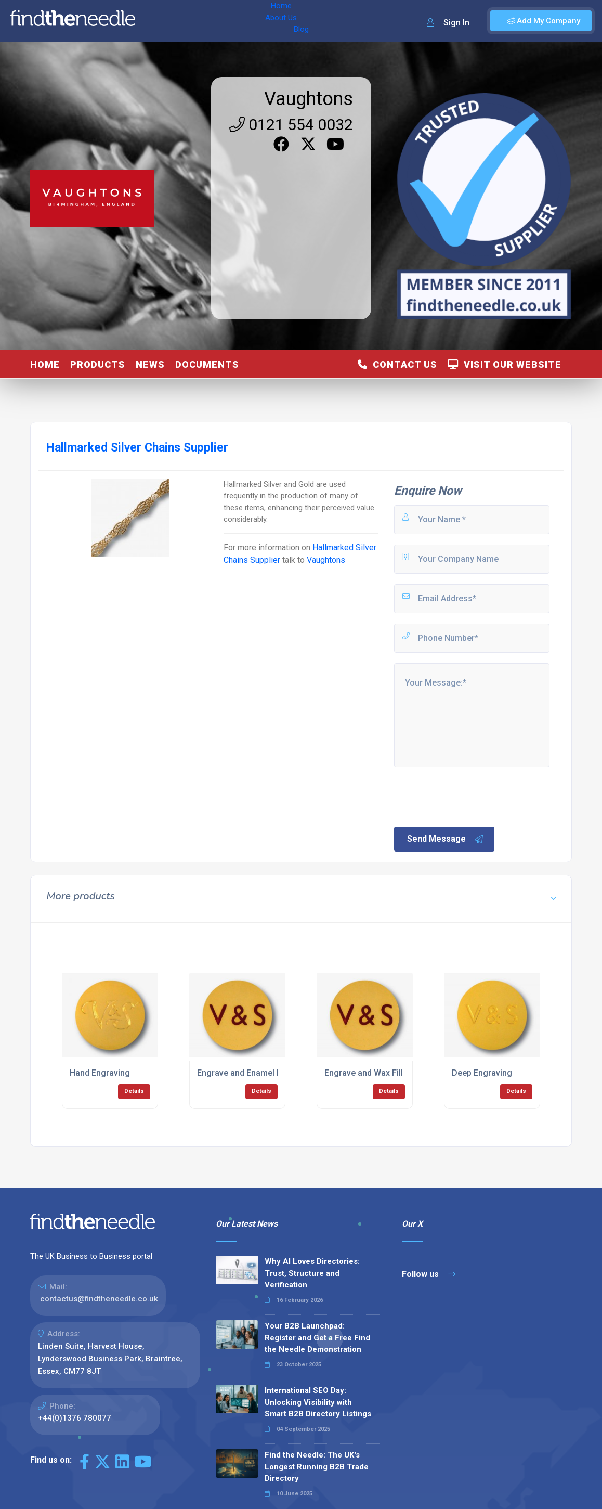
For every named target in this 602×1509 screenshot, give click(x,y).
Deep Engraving (482, 1073)
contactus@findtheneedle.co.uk (99, 1299)
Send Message (445, 839)
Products (97, 364)
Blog (233, 20)
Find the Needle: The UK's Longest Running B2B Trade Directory (317, 1466)
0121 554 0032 (291, 124)
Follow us (428, 1274)
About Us (197, 20)
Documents (207, 364)
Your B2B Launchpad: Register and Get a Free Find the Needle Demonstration (317, 1337)
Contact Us (397, 364)
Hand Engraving (100, 1073)
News (150, 364)
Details (134, 1091)
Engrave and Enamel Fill (242, 1073)
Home (157, 20)
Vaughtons (308, 99)
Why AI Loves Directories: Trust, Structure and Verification (312, 1273)
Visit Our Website (504, 364)
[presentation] (471, 796)
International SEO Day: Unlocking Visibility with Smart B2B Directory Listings (318, 1402)
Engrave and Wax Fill (363, 1073)
